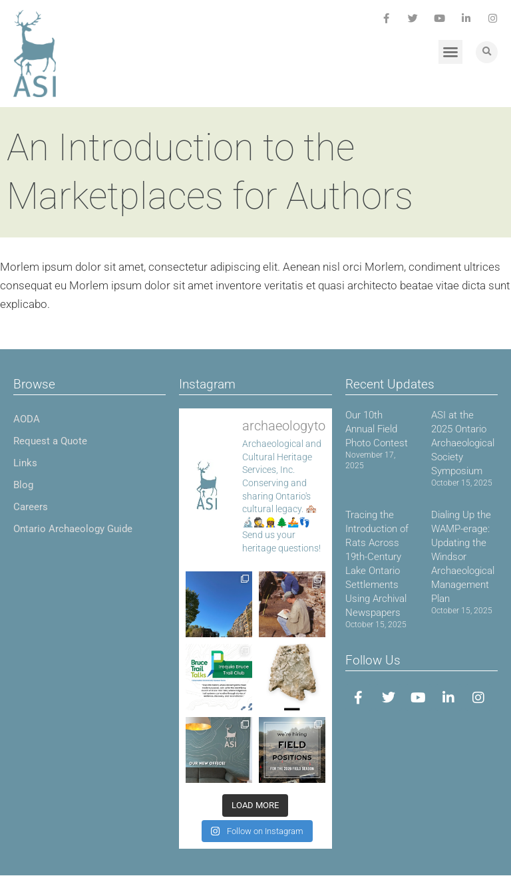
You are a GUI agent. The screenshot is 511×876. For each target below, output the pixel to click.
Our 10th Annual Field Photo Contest (376, 429)
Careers (30, 507)
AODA (26, 419)
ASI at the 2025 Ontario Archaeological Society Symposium (462, 443)
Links (25, 463)
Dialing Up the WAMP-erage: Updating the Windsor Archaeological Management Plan (462, 557)
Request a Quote (50, 441)
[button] (450, 52)
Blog (23, 485)
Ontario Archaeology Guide (72, 529)
